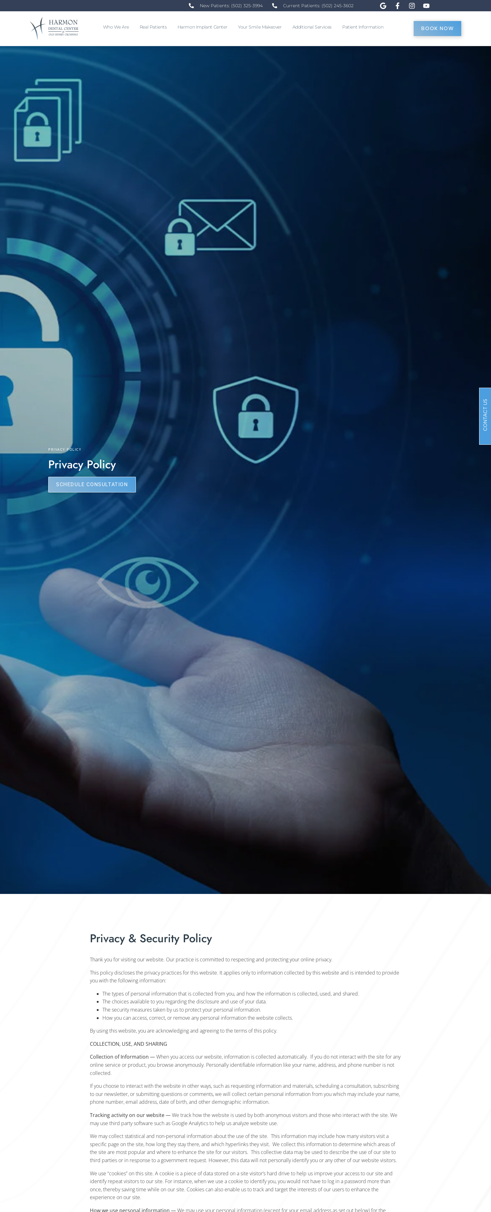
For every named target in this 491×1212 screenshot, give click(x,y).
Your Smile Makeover (261, 27)
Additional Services (313, 27)
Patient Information (364, 27)
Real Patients (155, 27)
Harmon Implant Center (204, 27)
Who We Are (117, 27)
